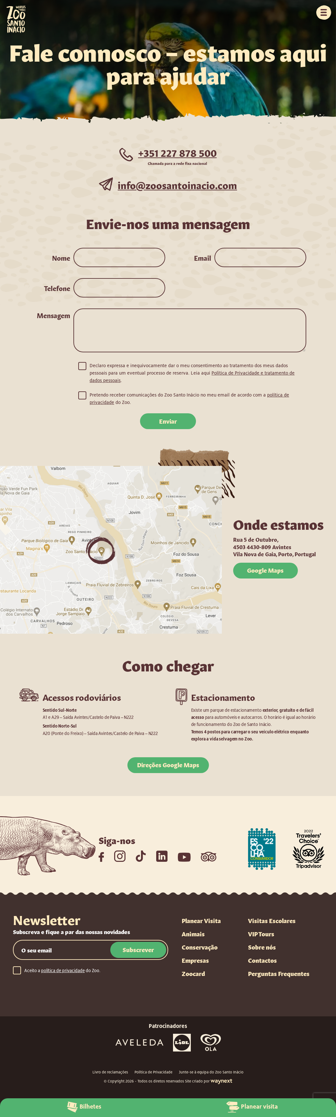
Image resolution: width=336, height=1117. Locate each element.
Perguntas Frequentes (278, 974)
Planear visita (252, 1106)
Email (202, 257)
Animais (193, 934)
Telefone (57, 287)
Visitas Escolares (272, 921)
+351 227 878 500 (177, 152)
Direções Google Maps (168, 764)
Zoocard (193, 974)
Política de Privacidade (153, 1072)
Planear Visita (201, 921)
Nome (61, 257)
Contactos (262, 960)
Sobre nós (262, 947)
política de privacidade (63, 970)
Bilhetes (84, 1106)
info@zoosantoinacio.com (177, 184)
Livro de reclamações (110, 1072)
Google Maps (265, 570)
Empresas (195, 960)
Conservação (200, 947)
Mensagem (53, 314)
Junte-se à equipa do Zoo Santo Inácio (211, 1072)
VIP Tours (261, 934)
